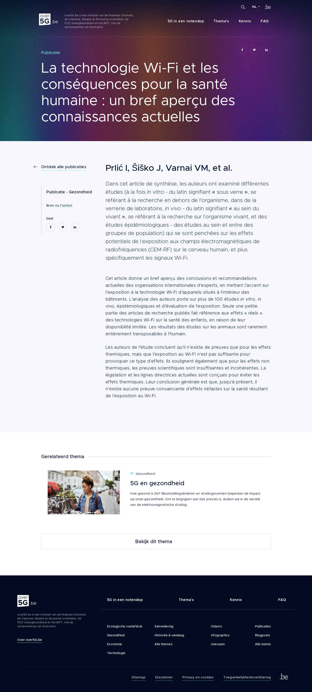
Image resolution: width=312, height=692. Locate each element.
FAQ (265, 21)
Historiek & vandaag (169, 635)
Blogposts (262, 635)
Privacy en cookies (198, 677)
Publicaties (263, 626)
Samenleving (163, 626)
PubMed (66, 205)
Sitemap (138, 677)
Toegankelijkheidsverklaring (247, 677)
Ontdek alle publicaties (63, 166)
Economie (114, 644)
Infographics (220, 635)
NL (254, 7)
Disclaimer (164, 677)
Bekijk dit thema (153, 542)
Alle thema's (163, 644)
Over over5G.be (29, 640)
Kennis (245, 21)
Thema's (221, 21)
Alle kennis (263, 644)
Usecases (218, 644)
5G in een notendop (186, 21)
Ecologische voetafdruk (124, 626)
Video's (216, 626)
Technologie (116, 653)
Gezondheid (80, 192)
